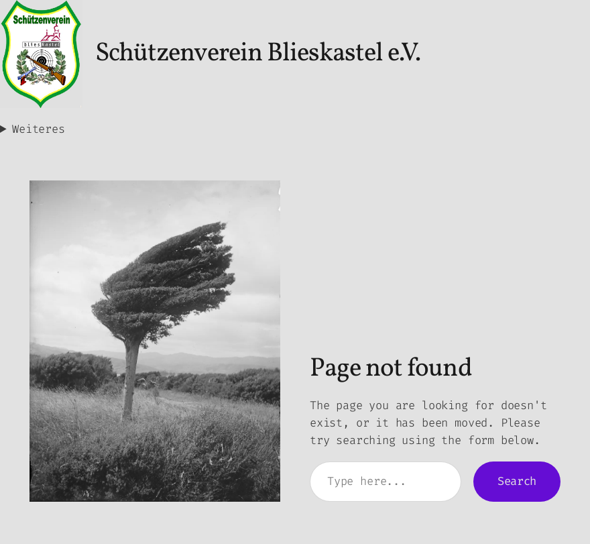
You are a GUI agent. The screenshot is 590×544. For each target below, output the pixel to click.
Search (516, 481)
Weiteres (38, 129)
